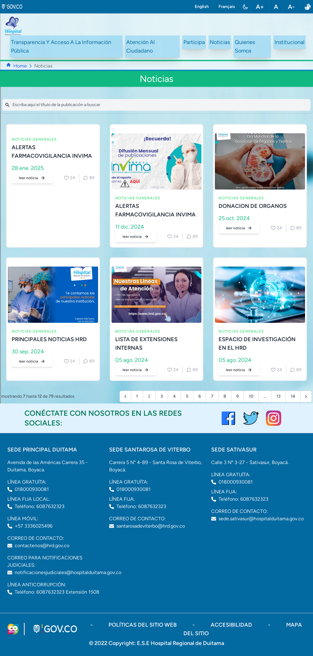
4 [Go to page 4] (174, 396)
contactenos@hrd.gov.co (42, 545)
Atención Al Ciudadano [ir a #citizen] (140, 46)
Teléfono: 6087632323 (39, 506)
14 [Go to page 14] (293, 396)
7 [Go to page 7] (212, 396)
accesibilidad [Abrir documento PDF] (232, 624)
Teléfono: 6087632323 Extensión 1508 (57, 592)
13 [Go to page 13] (278, 396)
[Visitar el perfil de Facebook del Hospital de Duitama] (228, 418)
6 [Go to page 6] (199, 396)
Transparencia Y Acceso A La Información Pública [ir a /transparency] (61, 46)
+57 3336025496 (34, 526)
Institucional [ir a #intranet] (289, 42)
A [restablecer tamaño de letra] (276, 6)
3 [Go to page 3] (161, 396)
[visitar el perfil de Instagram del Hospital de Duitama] (273, 418)
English (202, 6)
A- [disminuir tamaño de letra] (291, 6)
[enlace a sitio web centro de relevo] (307, 6)
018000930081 (32, 489)
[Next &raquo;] (306, 396)
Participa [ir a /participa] (194, 42)
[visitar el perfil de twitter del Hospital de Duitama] (251, 418)
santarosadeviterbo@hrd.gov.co (150, 526)
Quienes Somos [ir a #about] (245, 46)
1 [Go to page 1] (137, 396)
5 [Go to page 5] (187, 396)
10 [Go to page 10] (251, 396)
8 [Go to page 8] (224, 396)
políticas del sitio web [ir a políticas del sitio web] (143, 624)
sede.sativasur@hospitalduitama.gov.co (261, 518)
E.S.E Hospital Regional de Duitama (180, 643)
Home (20, 66)
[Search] (156, 105)
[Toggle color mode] (245, 6)
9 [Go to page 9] (237, 396)
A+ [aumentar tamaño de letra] (260, 6)
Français (227, 6)
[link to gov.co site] (12, 6)
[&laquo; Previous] (125, 396)
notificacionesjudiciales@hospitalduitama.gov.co (68, 572)
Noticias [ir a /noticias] (220, 42)
